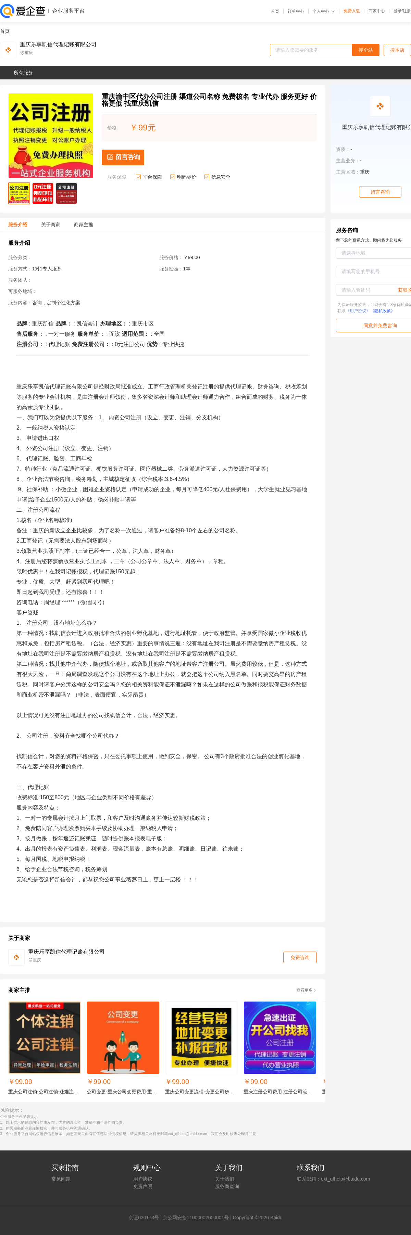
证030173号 (146, 1217)
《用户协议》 (358, 310)
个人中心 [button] (324, 11)
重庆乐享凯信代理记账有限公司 (58, 44)
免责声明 (142, 1186)
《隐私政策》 (382, 310)
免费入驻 (352, 11)
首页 (275, 11)
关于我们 (224, 1179)
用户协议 (142, 1179)
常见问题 (61, 1179)
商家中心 (377, 11)
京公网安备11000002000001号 (196, 1217)
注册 (407, 11)
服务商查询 (227, 1186)
